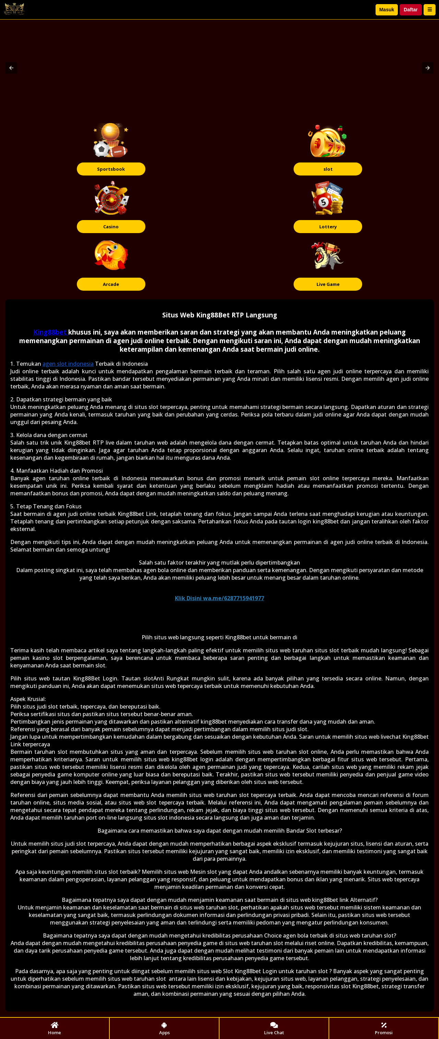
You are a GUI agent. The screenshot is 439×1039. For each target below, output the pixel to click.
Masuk (386, 9)
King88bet (50, 332)
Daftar (410, 9)
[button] (11, 68)
